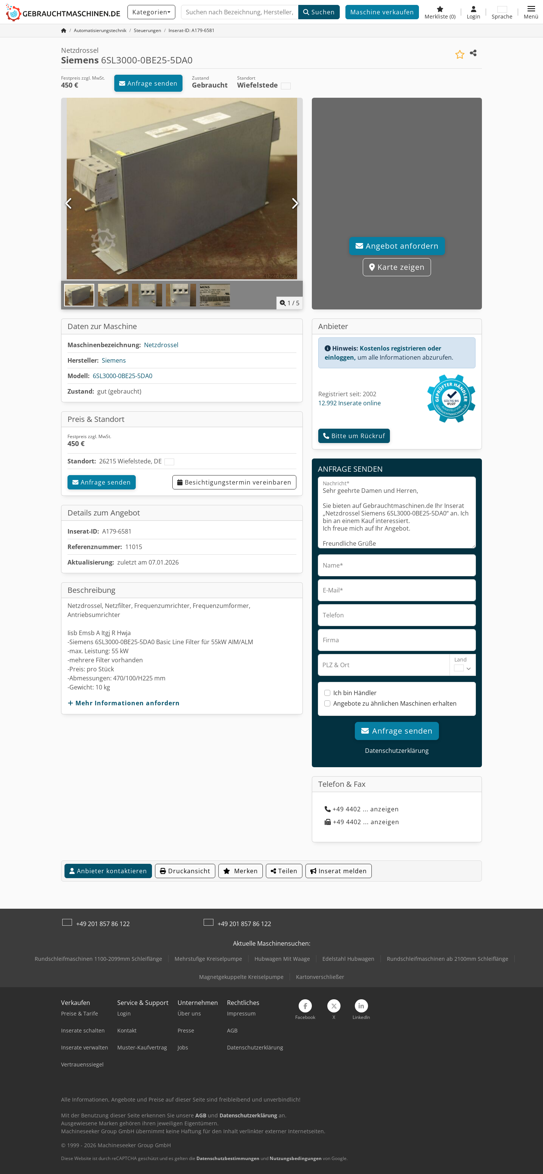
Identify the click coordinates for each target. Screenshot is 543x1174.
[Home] (100, 30)
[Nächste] (294, 204)
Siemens (114, 360)
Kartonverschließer (320, 976)
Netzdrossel (161, 345)
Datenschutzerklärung (397, 750)
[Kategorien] (151, 12)
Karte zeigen (397, 267)
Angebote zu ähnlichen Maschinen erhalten (395, 703)
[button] (531, 12)
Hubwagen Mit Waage (282, 958)
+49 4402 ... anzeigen (362, 809)
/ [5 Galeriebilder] (289, 303)
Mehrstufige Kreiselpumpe (208, 958)
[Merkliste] (440, 12)
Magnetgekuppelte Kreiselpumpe (241, 976)
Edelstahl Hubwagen (348, 958)
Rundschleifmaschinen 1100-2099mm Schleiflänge (98, 958)
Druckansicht (185, 871)
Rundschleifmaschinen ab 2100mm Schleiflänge (447, 958)
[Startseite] (63, 30)
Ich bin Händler (355, 693)
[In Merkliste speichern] (460, 54)
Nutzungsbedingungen (296, 1158)
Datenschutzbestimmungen (227, 1158)
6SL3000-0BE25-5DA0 (122, 376)
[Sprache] (502, 12)
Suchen (319, 12)
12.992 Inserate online (349, 403)
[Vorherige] (69, 204)
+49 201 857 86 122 (103, 924)
